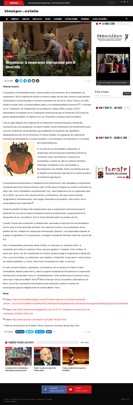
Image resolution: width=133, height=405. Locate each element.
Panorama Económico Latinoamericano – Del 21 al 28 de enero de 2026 (49, 3)
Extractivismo (71, 18)
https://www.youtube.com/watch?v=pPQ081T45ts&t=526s (39, 319)
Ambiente (15, 18)
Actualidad (38, 348)
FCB (127, 399)
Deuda (47, 18)
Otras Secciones (100, 18)
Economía (58, 18)
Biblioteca (37, 18)
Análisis (25, 18)
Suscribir (127, 93)
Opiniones (85, 18)
